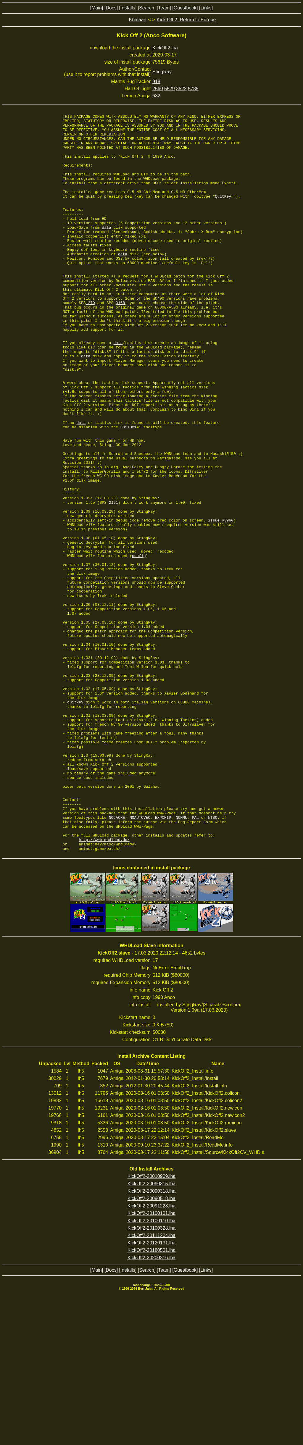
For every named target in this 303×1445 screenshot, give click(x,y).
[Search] (147, 7)
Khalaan (137, 19)
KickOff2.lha (165, 47)
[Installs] (128, 7)
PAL (195, 958)
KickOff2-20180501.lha (151, 1397)
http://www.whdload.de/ (104, 985)
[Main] (96, 7)
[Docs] (111, 7)
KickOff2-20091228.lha (151, 1353)
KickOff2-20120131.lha (151, 1390)
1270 (90, 340)
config (139, 644)
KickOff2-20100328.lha (151, 1375)
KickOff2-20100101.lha (151, 1360)
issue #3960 (220, 601)
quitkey (75, 820)
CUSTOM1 (128, 490)
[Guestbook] (185, 7)
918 (156, 81)
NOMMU (181, 958)
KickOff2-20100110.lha (151, 1367)
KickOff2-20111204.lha (151, 1382)
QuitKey (223, 213)
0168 (120, 340)
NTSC (212, 958)
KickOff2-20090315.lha (151, 1330)
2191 (113, 580)
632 (156, 95)
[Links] (206, 7)
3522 (181, 88)
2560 (157, 88)
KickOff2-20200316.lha (151, 1404)
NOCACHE (117, 958)
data (106, 250)
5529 (169, 88)
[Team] (164, 7)
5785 (193, 88)
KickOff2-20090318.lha (151, 1338)
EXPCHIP (163, 958)
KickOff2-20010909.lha (151, 1323)
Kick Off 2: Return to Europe (186, 19)
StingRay (162, 71)
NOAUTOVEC (140, 958)
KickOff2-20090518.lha (151, 1345)
